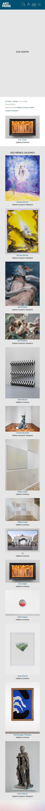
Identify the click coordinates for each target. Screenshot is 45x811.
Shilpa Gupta (22, 492)
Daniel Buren (22, 400)
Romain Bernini (22, 202)
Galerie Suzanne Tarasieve (22, 205)
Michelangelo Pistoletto (22, 735)
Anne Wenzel (22, 794)
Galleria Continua (22, 107)
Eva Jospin (22, 140)
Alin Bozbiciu (22, 307)
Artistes (15, 101)
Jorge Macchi (22, 676)
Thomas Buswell (22, 433)
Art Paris (8, 101)
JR (22, 553)
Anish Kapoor (22, 617)
